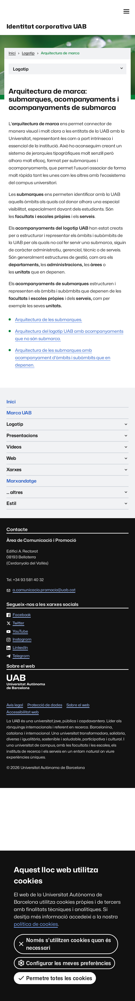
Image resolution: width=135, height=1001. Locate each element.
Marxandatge (21, 480)
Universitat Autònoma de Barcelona (32, 11)
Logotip (68, 69)
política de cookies (36, 924)
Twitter (18, 623)
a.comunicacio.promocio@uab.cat (44, 590)
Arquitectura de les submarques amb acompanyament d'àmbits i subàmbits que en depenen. (62, 357)
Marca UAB (19, 412)
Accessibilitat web (22, 712)
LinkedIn (20, 647)
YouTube (20, 631)
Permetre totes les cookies (55, 978)
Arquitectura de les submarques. (48, 319)
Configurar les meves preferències (64, 963)
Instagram (22, 639)
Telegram (21, 656)
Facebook (22, 615)
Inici (11, 401)
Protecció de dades (44, 705)
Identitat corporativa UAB (46, 26)
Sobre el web (77, 705)
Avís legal (14, 705)
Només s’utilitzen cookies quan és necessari (64, 944)
